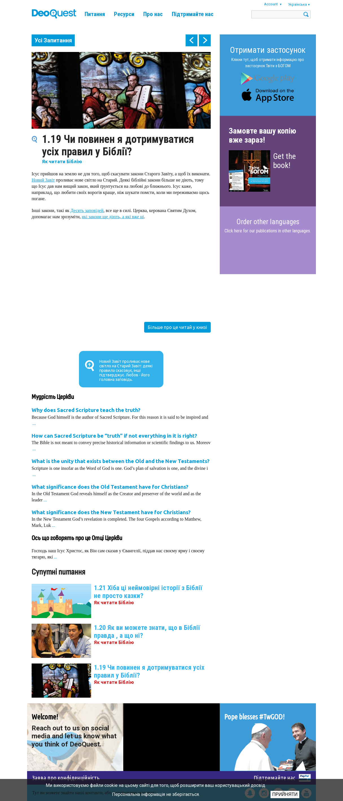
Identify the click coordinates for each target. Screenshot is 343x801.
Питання (95, 14)
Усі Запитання (53, 40)
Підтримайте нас (193, 14)
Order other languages (267, 222)
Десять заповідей (87, 210)
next (205, 40)
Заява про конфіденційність (66, 777)
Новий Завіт (43, 180)
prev (191, 40)
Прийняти (285, 794)
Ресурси (124, 14)
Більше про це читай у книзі (177, 327)
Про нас (153, 14)
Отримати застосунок (267, 50)
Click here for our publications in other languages (267, 230)
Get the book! (284, 161)
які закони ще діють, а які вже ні (113, 216)
